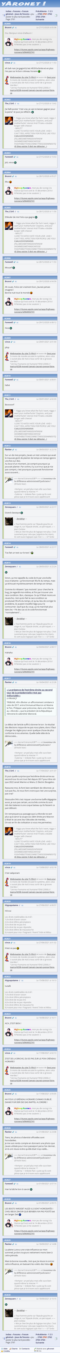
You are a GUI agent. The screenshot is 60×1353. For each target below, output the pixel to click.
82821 (8, 938)
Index (8, 1334)
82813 (8, 503)
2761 (45, 14)
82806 (8, 258)
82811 (8, 395)
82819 (8, 863)
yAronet (50, 1348)
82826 (8, 1128)
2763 (38, 16)
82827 (8, 1179)
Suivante (40, 19)
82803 (8, 153)
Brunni (8, 27)
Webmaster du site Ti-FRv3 (23, 77)
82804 (8, 172)
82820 (8, 901)
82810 (8, 375)
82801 (8, 59)
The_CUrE (9, 103)
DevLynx (51, 77)
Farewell (9, 156)
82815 (8, 562)
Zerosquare (10, 507)
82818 (8, 767)
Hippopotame (11, 905)
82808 (8, 318)
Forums (16, 1334)
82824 (8, 1049)
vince (7, 62)
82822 (8, 976)
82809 (8, 338)
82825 (8, 1090)
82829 (8, 1240)
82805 (8, 207)
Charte (15, 1348)
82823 (8, 1014)
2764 (43, 16)
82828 (8, 1199)
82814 (8, 543)
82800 (8, 23)
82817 (8, 678)
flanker (8, 449)
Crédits (7, 1351)
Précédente (41, 11)
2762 (50, 14)
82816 (8, 643)
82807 (8, 277)
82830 (8, 1295)
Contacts (25, 1348)
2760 (40, 14)
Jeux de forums (22, 1337)
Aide (6, 1348)
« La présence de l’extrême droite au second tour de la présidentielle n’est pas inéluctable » (29, 692)
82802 (8, 99)
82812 (8, 445)
